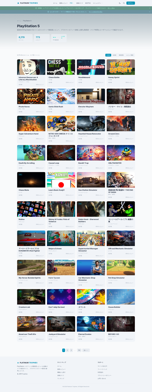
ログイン (130, 3)
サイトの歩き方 (102, 366)
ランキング (60, 378)
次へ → (86, 350)
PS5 (72, 3)
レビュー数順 (129, 55)
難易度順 (121, 55)
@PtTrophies (22, 374)
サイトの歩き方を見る (95, 12)
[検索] (124, 3)
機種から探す (61, 372)
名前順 (114, 55)
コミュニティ (98, 3)
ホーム (55, 3)
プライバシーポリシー (104, 375)
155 (79, 350)
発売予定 (88, 3)
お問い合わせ (102, 378)
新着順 (108, 55)
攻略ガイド (79, 3)
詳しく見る (111, 8)
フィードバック (102, 369)
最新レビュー (63, 3)
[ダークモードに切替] (119, 3)
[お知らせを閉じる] (150, 8)
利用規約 (100, 372)
